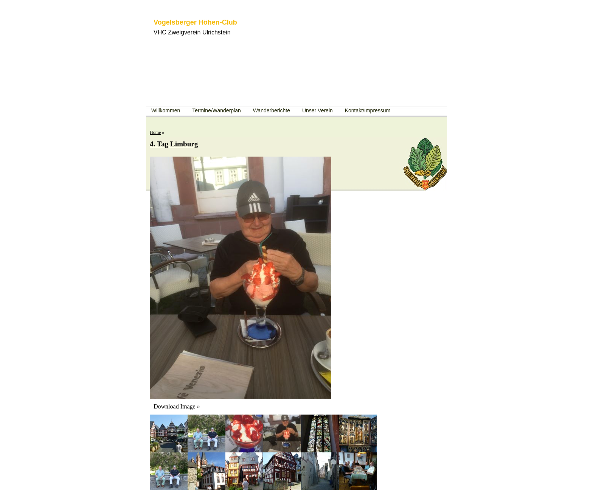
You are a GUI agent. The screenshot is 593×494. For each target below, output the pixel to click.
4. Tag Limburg (174, 144)
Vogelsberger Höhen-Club (195, 22)
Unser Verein (317, 110)
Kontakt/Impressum (368, 110)
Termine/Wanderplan (216, 110)
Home (155, 132)
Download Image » (177, 406)
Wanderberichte (271, 110)
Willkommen (165, 110)
